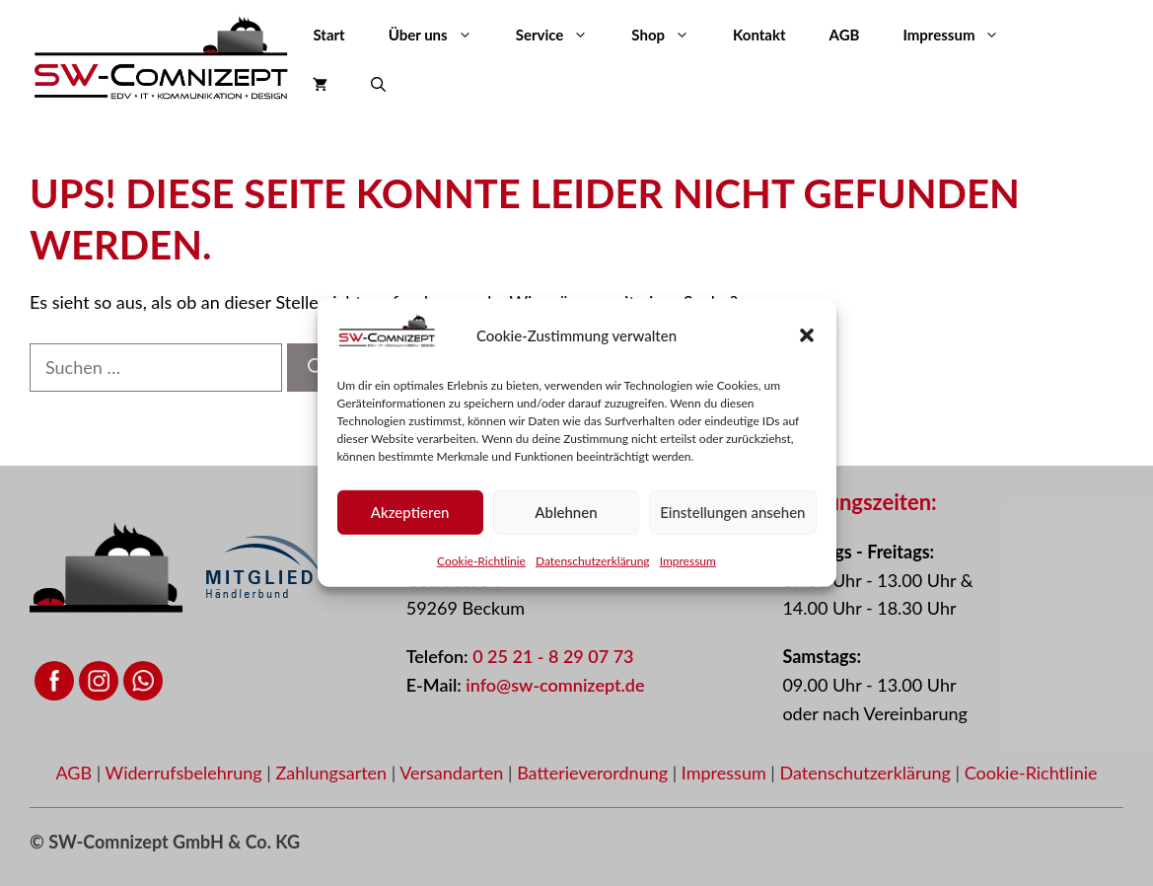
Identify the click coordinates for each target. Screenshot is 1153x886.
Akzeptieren (410, 512)
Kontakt (759, 34)
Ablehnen (566, 512)
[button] (807, 335)
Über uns (441, 34)
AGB (844, 34)
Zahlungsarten (333, 772)
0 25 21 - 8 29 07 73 (552, 656)
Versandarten (453, 772)
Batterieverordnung (595, 772)
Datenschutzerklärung (593, 560)
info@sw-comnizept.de (555, 685)
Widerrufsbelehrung (186, 772)
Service (563, 34)
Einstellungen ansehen (732, 512)
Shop (671, 34)
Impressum (688, 560)
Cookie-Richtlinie (481, 560)
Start (328, 34)
